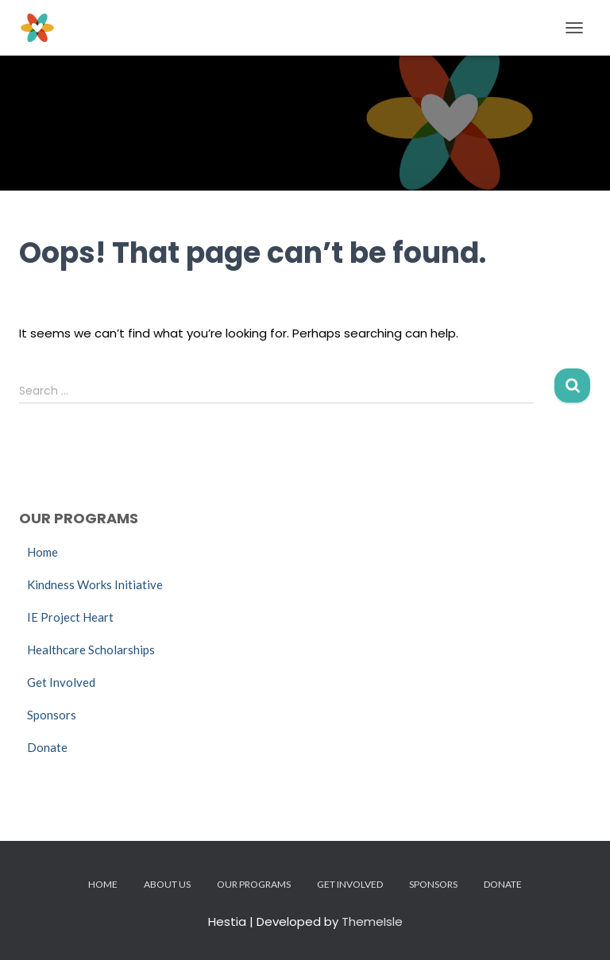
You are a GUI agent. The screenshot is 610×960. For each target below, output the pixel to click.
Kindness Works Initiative (95, 584)
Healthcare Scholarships (91, 649)
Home (42, 552)
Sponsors (51, 714)
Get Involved (61, 682)
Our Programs (254, 884)
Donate (47, 747)
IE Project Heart (70, 617)
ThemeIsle (372, 921)
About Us (167, 884)
